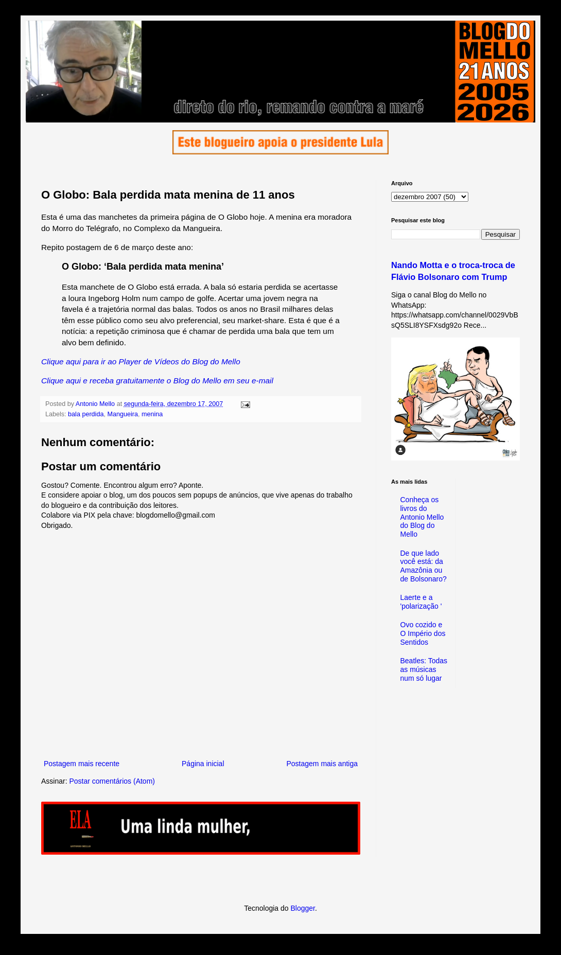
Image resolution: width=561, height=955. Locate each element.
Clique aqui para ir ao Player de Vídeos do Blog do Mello (140, 361)
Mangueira (122, 414)
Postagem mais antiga (322, 763)
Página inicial (203, 763)
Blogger (302, 908)
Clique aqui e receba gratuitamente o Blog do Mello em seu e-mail (157, 380)
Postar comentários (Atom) (112, 781)
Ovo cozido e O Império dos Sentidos (423, 633)
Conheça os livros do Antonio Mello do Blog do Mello (422, 517)
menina (152, 414)
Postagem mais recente (81, 763)
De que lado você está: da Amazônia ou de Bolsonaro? (423, 566)
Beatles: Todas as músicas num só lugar (424, 669)
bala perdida (85, 414)
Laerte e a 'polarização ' (421, 601)
